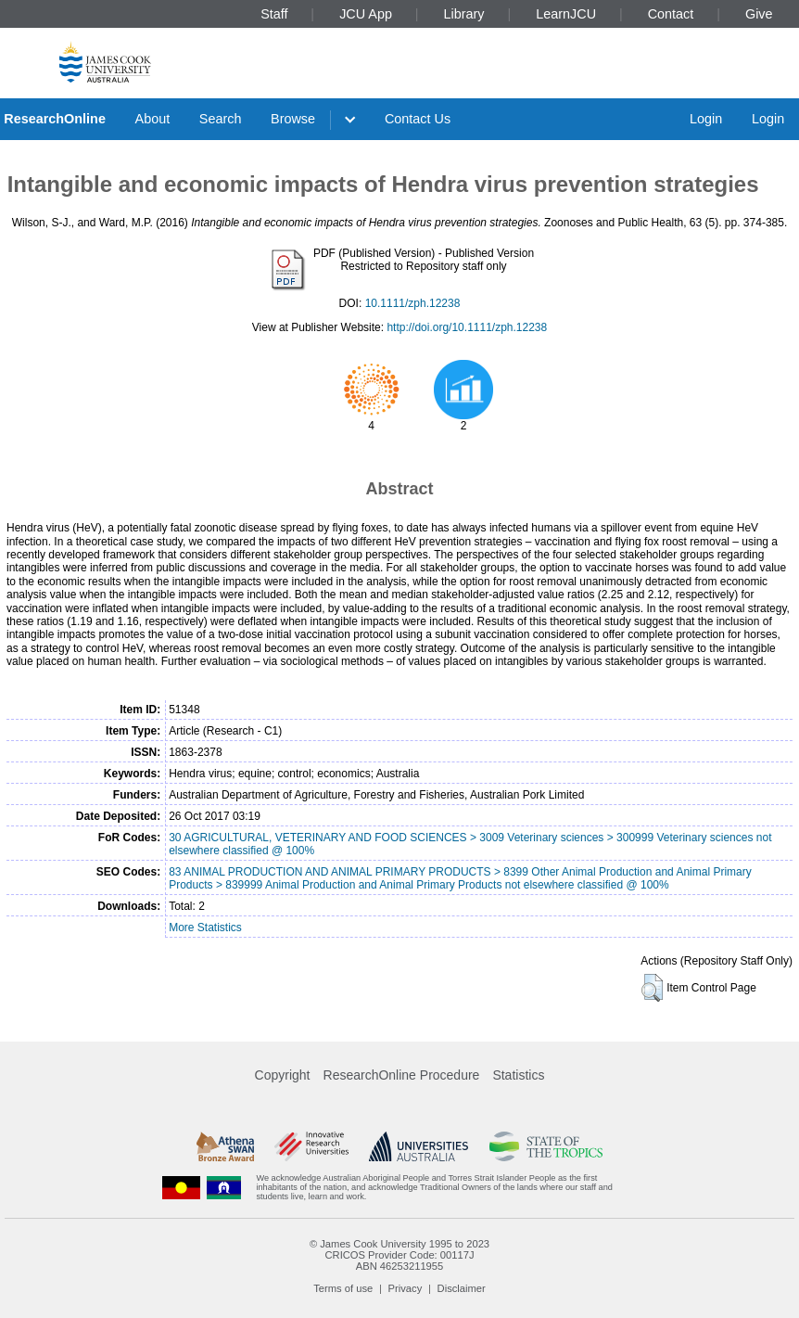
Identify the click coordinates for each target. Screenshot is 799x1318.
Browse (293, 118)
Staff (273, 13)
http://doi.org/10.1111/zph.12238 (467, 327)
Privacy (405, 1288)
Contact (671, 13)
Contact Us (417, 118)
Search (220, 118)
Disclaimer (462, 1288)
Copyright (283, 1075)
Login (706, 118)
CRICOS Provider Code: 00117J (399, 1254)
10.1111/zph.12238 (413, 303)
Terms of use (343, 1288)
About (153, 118)
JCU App (365, 13)
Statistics (518, 1075)
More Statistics (205, 927)
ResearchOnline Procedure (401, 1075)
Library (464, 13)
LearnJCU (566, 13)
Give (759, 13)
